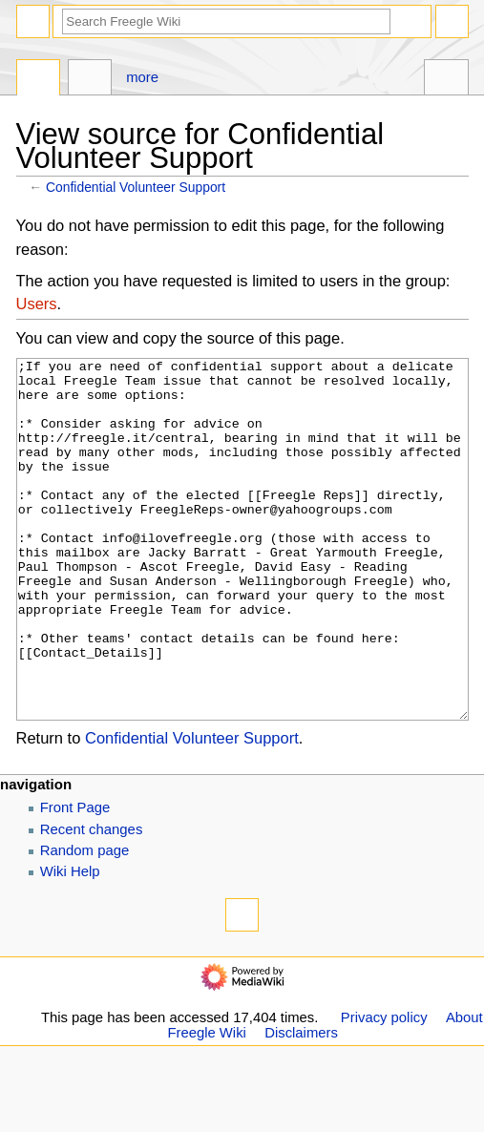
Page (38, 79)
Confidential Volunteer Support (135, 187)
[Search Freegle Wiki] (226, 21)
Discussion (90, 79)
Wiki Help (70, 943)
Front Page (75, 879)
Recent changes (91, 901)
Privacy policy (384, 1089)
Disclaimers (301, 1104)
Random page (85, 922)
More (142, 77)
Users (36, 303)
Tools (446, 79)
